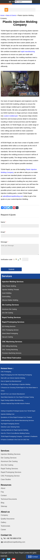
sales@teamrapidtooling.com (14, 542)
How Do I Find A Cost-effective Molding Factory (15, 433)
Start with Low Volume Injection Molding (13, 378)
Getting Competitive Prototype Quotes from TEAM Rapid (18, 411)
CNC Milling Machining (9, 346)
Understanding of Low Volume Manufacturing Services (17, 420)
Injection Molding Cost (7, 414)
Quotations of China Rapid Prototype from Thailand (16, 417)
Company (4, 515)
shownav (6, 10)
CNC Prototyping (6, 371)
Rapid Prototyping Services (13, 322)
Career (3, 529)
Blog (2, 503)
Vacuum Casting (7, 337)
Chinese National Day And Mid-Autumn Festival (15, 403)
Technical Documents (9, 499)
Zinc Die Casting (7, 313)
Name (3, 222)
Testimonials (5, 526)
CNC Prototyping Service (10, 330)
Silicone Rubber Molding (10, 300)
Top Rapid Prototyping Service (10, 423)
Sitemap (4, 506)
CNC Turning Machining (10, 349)
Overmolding (6, 296)
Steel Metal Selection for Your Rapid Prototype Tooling (17, 397)
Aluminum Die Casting (9, 309)
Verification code (7, 259)
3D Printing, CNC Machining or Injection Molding (15, 384)
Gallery (3, 522)
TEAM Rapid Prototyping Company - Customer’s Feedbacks (19, 436)
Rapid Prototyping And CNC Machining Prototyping (16, 375)
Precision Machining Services (11, 353)
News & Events (11, 15)
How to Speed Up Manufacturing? (11, 381)
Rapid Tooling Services (11, 317)
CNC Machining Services (12, 342)
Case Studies (6, 479)
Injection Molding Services (13, 282)
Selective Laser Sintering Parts (10, 427)
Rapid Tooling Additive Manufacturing (12, 400)
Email (3, 232)
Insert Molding (6, 293)
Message (4, 242)
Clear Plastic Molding (9, 286)
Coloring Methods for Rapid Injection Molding (14, 430)
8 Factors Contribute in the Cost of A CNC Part (15, 439)
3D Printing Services (9, 326)
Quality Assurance (7, 519)
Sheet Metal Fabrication (11, 358)
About (3, 488)
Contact (4, 495)
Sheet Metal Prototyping (10, 333)
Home (2, 15)
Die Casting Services (10, 305)
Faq (2, 492)
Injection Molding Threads (10, 289)
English (18, 2)
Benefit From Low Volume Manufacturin (13, 394)
